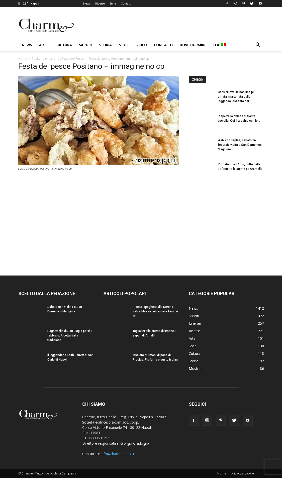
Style (113, 3)
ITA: (219, 44)
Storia (105, 44)
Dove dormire (193, 44)
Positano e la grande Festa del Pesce (58, 58)
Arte (43, 44)
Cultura (63, 44)
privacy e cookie (242, 473)
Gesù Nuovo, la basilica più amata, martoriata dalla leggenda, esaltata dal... (236, 96)
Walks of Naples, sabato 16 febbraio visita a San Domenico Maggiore (240, 145)
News (86, 3)
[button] (258, 45)
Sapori (85, 44)
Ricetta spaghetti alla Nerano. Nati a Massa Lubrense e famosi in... (155, 311)
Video (141, 44)
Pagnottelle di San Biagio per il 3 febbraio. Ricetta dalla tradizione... (69, 335)
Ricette (100, 3)
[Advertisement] (226, 223)
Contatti (126, 3)
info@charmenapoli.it (118, 453)
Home (22, 58)
